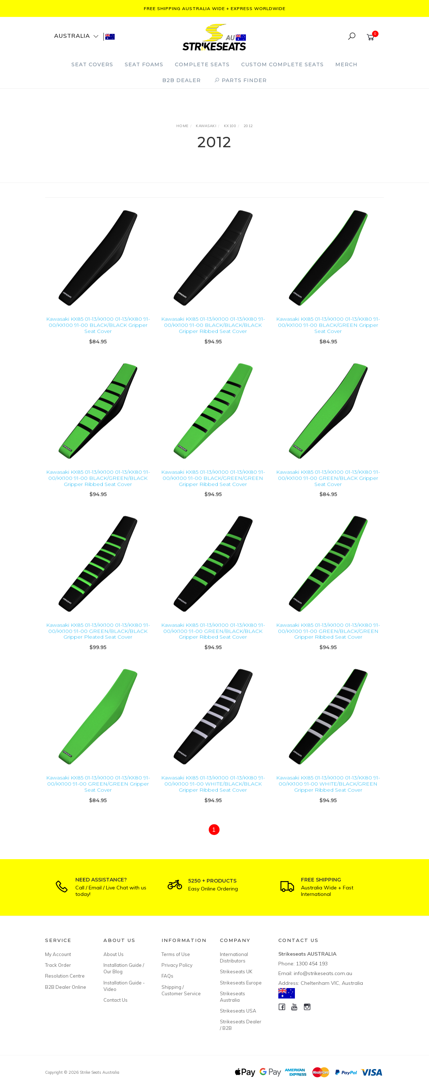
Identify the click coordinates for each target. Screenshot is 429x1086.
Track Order (58, 965)
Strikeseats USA (238, 1011)
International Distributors (234, 957)
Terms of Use (176, 954)
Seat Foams (144, 64)
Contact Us (115, 1000)
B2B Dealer (181, 80)
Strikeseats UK (236, 971)
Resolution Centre (65, 976)
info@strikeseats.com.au (323, 973)
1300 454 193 (312, 963)
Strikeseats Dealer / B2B (240, 1025)
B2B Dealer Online (65, 987)
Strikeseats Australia (232, 997)
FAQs (167, 976)
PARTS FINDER (240, 80)
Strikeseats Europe (241, 983)
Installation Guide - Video (124, 986)
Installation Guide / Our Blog (123, 968)
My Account (58, 954)
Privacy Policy (177, 965)
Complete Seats (202, 64)
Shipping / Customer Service (181, 990)
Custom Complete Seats (282, 64)
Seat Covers (92, 64)
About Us (113, 954)
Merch (346, 64)
